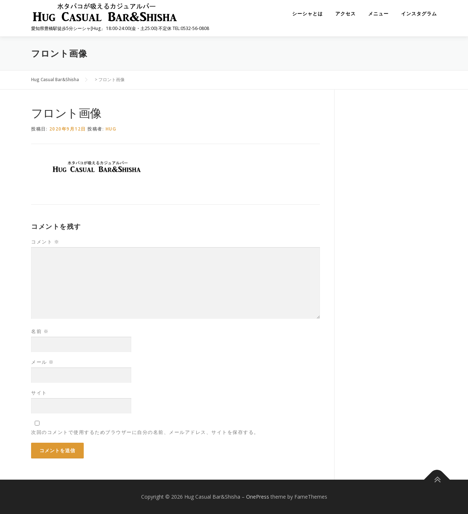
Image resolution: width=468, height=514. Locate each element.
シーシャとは (307, 13)
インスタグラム (419, 13)
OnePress (257, 496)
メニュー (378, 13)
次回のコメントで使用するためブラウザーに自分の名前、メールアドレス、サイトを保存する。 (145, 432)
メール (42, 362)
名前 (40, 331)
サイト (39, 392)
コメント (45, 241)
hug (111, 129)
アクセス (345, 13)
